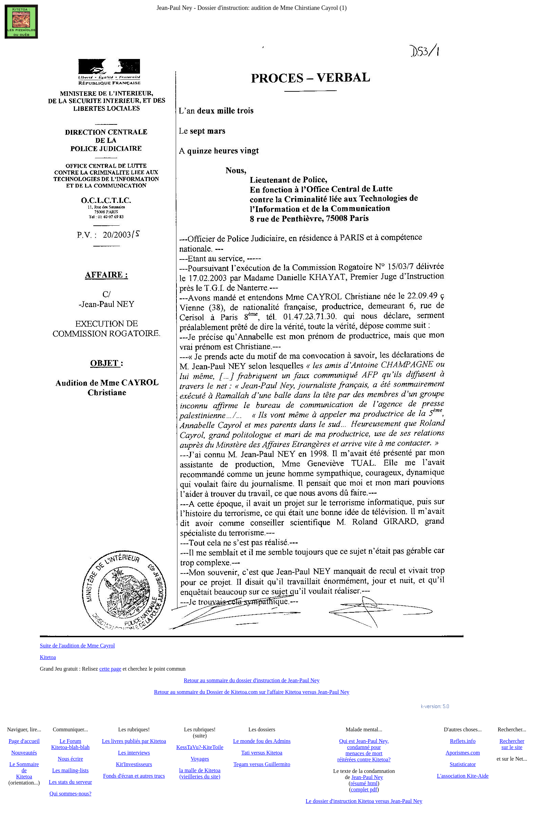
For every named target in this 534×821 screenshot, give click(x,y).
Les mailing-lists (70, 770)
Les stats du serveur (70, 782)
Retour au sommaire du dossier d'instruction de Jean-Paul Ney (251, 680)
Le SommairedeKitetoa (24, 770)
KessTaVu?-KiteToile (199, 747)
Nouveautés (24, 753)
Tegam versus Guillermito (261, 764)
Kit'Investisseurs (134, 764)
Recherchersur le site (512, 744)
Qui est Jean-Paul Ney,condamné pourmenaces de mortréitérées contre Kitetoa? (364, 750)
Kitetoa (48, 657)
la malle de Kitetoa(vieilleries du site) (199, 773)
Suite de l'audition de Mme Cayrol (77, 645)
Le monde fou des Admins (261, 741)
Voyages (200, 759)
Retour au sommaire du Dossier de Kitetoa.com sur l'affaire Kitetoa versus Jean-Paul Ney (251, 692)
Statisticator (463, 764)
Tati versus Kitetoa (262, 753)
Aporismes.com (462, 753)
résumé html (364, 783)
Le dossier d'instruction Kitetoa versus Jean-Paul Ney (364, 801)
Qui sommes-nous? (70, 793)
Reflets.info (462, 741)
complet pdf (364, 789)
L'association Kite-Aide (463, 776)
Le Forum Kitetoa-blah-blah (70, 744)
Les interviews (134, 753)
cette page (110, 669)
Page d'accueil (24, 741)
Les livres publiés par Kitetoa (134, 741)
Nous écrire (70, 759)
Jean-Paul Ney (367, 777)
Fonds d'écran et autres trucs (134, 776)
